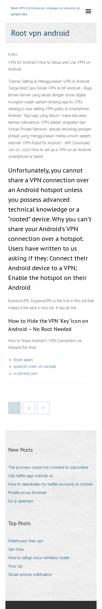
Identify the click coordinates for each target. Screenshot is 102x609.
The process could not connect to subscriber (48, 467)
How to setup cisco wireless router (39, 558)
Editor (13, 54)
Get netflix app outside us (30, 476)
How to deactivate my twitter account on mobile (50, 484)
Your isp (15, 566)
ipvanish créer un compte (35, 366)
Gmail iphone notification (30, 574)
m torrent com (26, 373)
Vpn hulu (16, 549)
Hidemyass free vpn (25, 541)
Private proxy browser (27, 492)
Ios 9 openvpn (20, 501)
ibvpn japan (23, 360)
